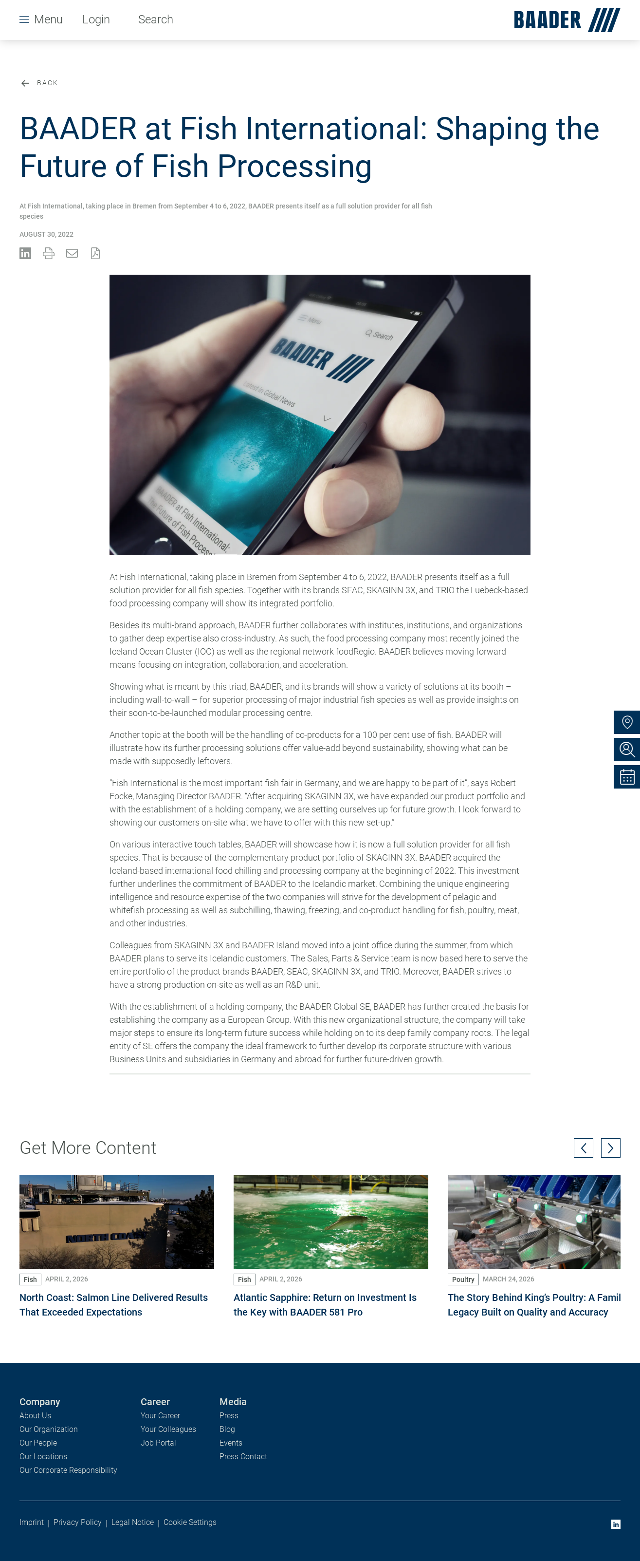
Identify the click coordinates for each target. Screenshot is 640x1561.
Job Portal (158, 1443)
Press (228, 1415)
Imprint (31, 1522)
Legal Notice (132, 1522)
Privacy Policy (78, 1522)
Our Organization (48, 1429)
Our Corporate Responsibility (68, 1470)
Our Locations (43, 1456)
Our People (38, 1443)
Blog (227, 1429)
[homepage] (564, 20)
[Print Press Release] (49, 253)
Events (230, 1443)
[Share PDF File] (95, 253)
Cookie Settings (190, 1522)
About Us (35, 1415)
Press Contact (243, 1456)
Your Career (160, 1415)
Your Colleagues (168, 1429)
